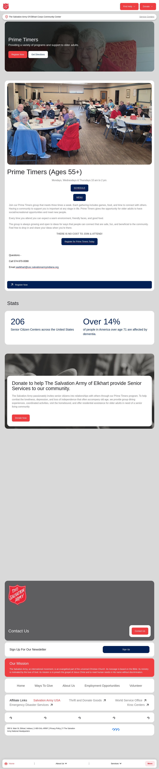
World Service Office (131, 701)
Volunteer (135, 686)
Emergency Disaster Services (31, 705)
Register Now (17, 54)
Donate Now (21, 418)
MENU (79, 197)
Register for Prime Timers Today (79, 241)
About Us (62, 764)
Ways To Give (44, 686)
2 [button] (130, 564)
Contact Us (140, 631)
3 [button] (135, 564)
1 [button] (124, 564)
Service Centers (146, 17)
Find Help (129, 6)
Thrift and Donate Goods (87, 701)
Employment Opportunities (102, 686)
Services (116, 764)
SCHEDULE (79, 188)
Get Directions (38, 54)
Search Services (115, 469)
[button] (114, 565)
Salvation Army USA (46, 700)
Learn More (42, 543)
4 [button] (141, 564)
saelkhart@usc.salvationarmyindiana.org (37, 267)
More (150, 763)
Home (21, 686)
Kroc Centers (138, 705)
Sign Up (126, 650)
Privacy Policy (55, 729)
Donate (148, 6)
